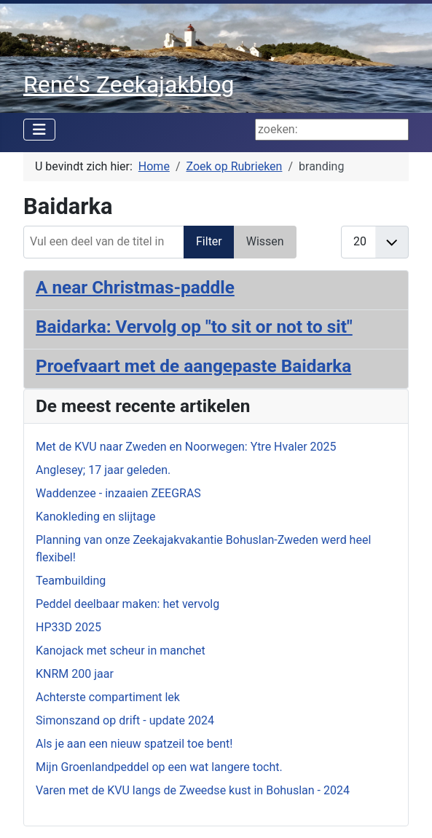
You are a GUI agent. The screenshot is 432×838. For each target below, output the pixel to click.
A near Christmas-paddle (135, 287)
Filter (209, 241)
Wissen (265, 241)
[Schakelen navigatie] (39, 130)
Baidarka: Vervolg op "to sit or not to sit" (194, 326)
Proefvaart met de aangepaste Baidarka (193, 365)
